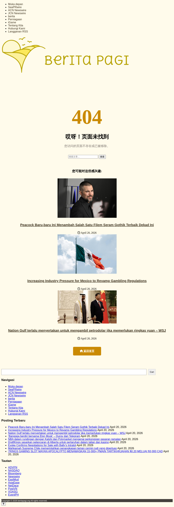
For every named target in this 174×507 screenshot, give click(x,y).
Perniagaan (15, 19)
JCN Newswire (17, 13)
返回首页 (87, 351)
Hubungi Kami (16, 28)
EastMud (13, 479)
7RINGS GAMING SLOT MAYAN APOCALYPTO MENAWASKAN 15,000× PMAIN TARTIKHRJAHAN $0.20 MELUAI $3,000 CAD (85, 451)
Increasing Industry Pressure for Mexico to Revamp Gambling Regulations (87, 281)
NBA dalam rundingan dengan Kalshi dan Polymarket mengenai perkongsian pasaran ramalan (64, 439)
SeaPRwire (15, 7)
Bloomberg (14, 473)
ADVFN (12, 467)
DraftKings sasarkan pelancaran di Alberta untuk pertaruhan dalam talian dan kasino (58, 442)
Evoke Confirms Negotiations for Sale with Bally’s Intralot (42, 445)
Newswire (14, 476)
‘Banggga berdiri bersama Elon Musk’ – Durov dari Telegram (44, 436)
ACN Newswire (17, 10)
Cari (152, 372)
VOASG (13, 491)
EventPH (13, 494)
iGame (12, 22)
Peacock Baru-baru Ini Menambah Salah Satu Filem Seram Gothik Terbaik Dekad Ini (87, 225)
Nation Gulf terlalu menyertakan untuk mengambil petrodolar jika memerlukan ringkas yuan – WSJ (87, 330)
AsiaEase (14, 482)
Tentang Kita (15, 25)
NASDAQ (14, 470)
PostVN (12, 488)
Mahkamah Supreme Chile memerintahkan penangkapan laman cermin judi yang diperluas (62, 448)
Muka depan (15, 4)
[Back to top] (3, 504)
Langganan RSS (18, 31)
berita (11, 16)
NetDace (13, 485)
